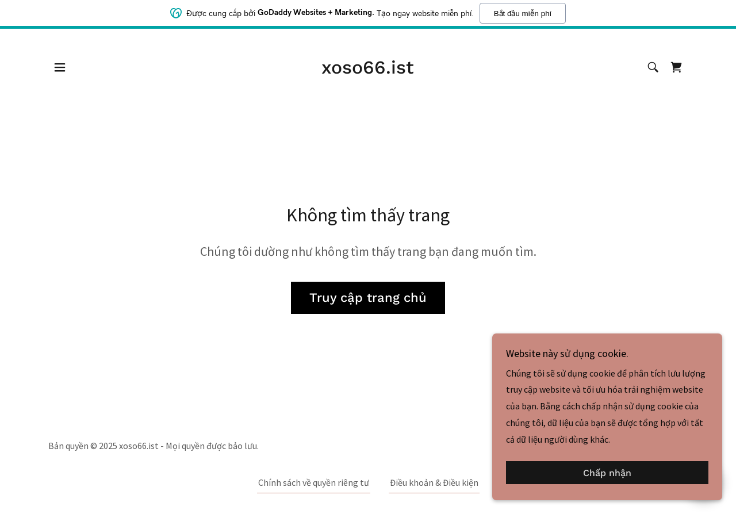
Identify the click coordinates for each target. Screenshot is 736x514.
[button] (59, 67)
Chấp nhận (607, 472)
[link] (367, 70)
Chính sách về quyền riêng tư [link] (313, 482)
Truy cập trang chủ (368, 297)
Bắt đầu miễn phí (523, 13)
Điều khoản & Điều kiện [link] (434, 482)
